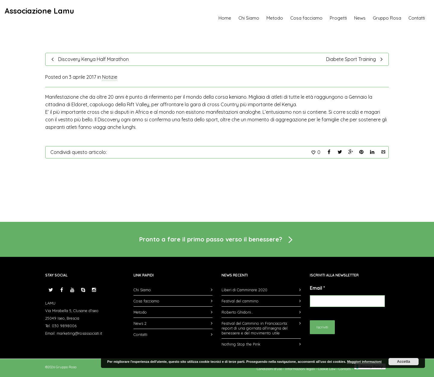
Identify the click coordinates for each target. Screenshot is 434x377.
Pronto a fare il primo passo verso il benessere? (217, 240)
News (360, 18)
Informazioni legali (300, 369)
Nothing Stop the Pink (241, 344)
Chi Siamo (248, 18)
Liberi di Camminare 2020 (244, 289)
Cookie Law (326, 369)
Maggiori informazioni (364, 361)
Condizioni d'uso (269, 369)
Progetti (338, 18)
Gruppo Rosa (387, 18)
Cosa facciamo (306, 18)
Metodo (274, 18)
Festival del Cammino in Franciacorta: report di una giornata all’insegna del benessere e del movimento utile (255, 328)
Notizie (109, 77)
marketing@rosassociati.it (79, 333)
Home (225, 18)
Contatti (416, 18)
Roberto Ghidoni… (237, 312)
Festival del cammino (240, 301)
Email (317, 288)
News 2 (140, 323)
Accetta (403, 361)
